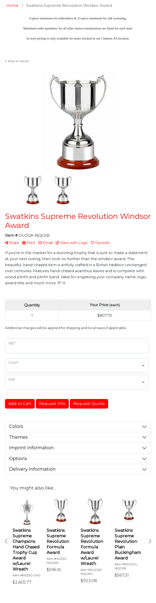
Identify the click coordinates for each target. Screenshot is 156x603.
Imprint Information (31, 448)
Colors (16, 426)
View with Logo (72, 242)
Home (12, 5)
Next (149, 541)
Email (45, 242)
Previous (6, 541)
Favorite (100, 242)
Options (18, 458)
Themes (18, 437)
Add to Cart (20, 403)
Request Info (52, 403)
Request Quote (89, 403)
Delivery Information (32, 469)
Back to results (17, 61)
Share (12, 242)
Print (28, 242)
